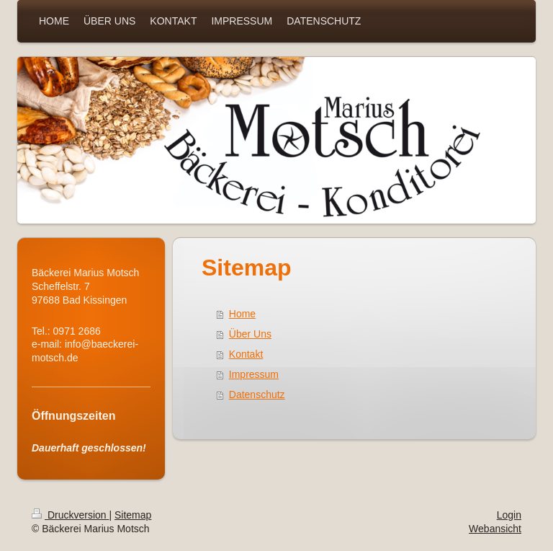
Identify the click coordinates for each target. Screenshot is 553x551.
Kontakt (246, 354)
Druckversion (70, 515)
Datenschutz (257, 394)
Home (242, 313)
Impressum (254, 374)
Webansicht (495, 528)
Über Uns (250, 334)
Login (509, 515)
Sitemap (132, 515)
